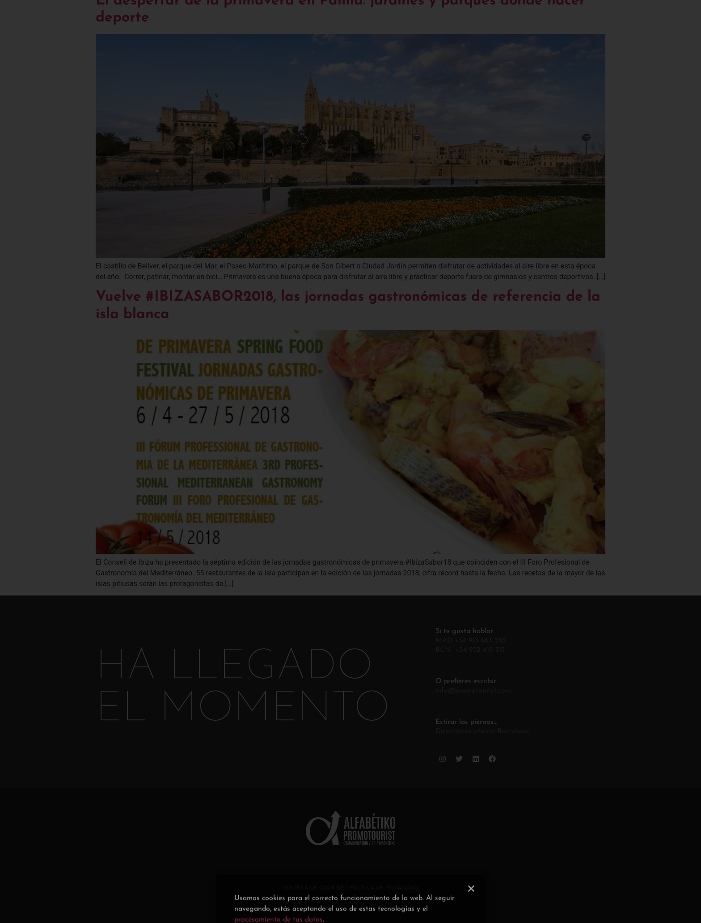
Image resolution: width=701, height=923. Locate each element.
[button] (471, 915)
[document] (350, 461)
